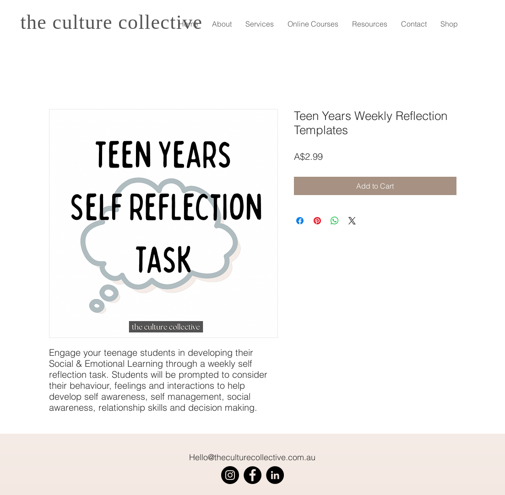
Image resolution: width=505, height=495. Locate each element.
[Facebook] (252, 475)
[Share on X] (352, 220)
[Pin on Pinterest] (317, 220)
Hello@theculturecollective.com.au (252, 457)
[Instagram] (230, 475)
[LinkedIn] (275, 475)
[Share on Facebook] (299, 220)
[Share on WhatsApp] (334, 220)
